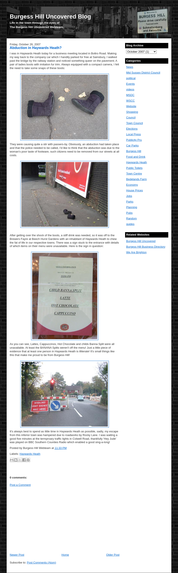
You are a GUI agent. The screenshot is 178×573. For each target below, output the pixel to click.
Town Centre (134, 173)
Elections (132, 128)
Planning (131, 207)
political (130, 78)
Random (131, 218)
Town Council (134, 123)
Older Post (112, 554)
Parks (129, 201)
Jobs (129, 196)
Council (130, 117)
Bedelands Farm (136, 179)
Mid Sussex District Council (143, 72)
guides (130, 224)
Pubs (129, 212)
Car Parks (132, 145)
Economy (132, 184)
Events (130, 83)
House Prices (134, 190)
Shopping (132, 111)
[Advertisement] (46, 519)
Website (131, 106)
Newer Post (17, 554)
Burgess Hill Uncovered (141, 241)
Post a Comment (20, 484)
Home (65, 554)
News (129, 67)
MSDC (130, 95)
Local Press (133, 134)
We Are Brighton (136, 252)
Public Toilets (134, 168)
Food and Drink (135, 156)
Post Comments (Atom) (41, 562)
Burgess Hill (133, 151)
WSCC (130, 100)
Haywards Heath (30, 453)
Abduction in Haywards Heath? (36, 48)
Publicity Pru (134, 140)
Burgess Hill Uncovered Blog (50, 16)
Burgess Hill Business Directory (145, 246)
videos (130, 89)
